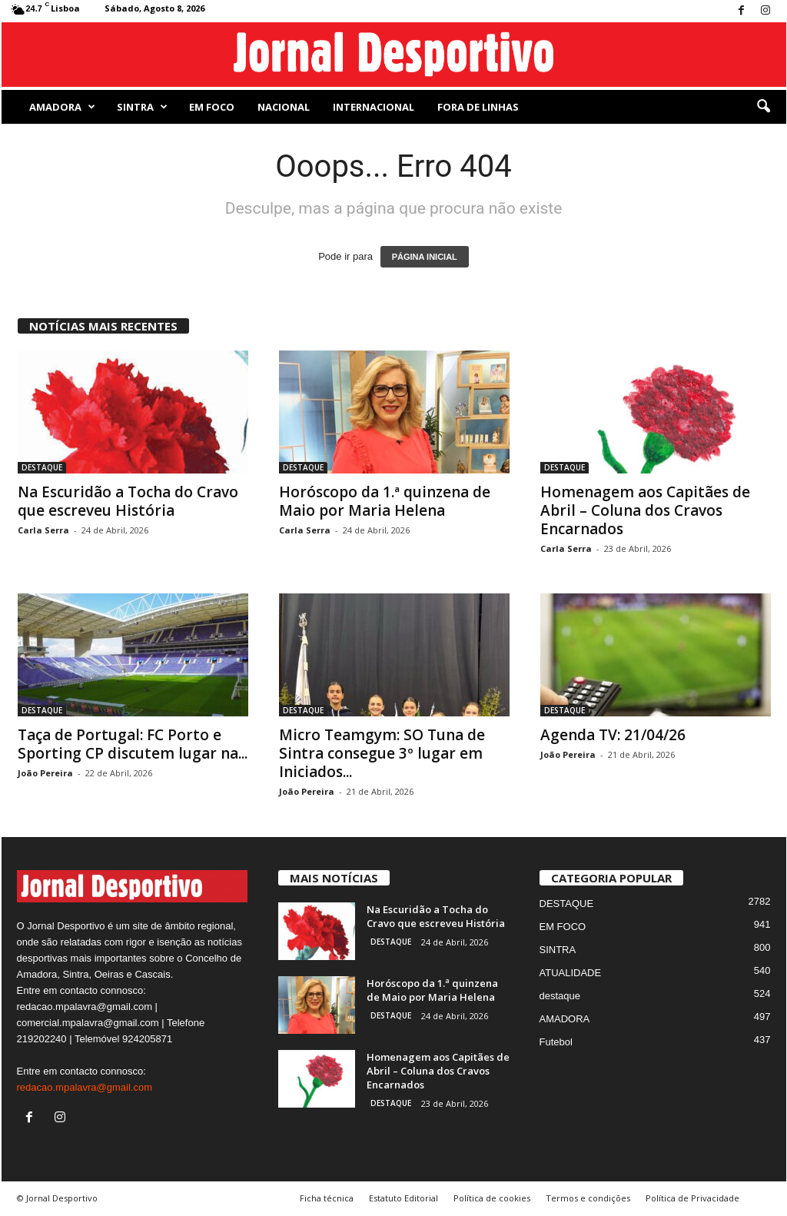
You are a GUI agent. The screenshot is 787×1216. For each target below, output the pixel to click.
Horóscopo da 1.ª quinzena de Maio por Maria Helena (384, 501)
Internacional (373, 107)
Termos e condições (588, 1198)
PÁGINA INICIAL (424, 256)
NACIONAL (283, 107)
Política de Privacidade (692, 1198)
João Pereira (45, 773)
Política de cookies (491, 1198)
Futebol (556, 1042)
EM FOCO (211, 107)
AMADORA (62, 107)
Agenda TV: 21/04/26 (613, 735)
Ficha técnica (327, 1198)
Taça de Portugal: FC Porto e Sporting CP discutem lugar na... (132, 744)
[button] (763, 107)
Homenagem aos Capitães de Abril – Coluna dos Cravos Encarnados (645, 510)
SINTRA (142, 107)
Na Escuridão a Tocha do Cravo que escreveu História (128, 501)
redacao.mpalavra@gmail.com (85, 1087)
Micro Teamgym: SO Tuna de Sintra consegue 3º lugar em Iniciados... (382, 753)
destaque (560, 996)
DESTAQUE (42, 467)
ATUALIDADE (571, 972)
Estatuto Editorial (403, 1198)
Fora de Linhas (478, 107)
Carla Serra (43, 530)
